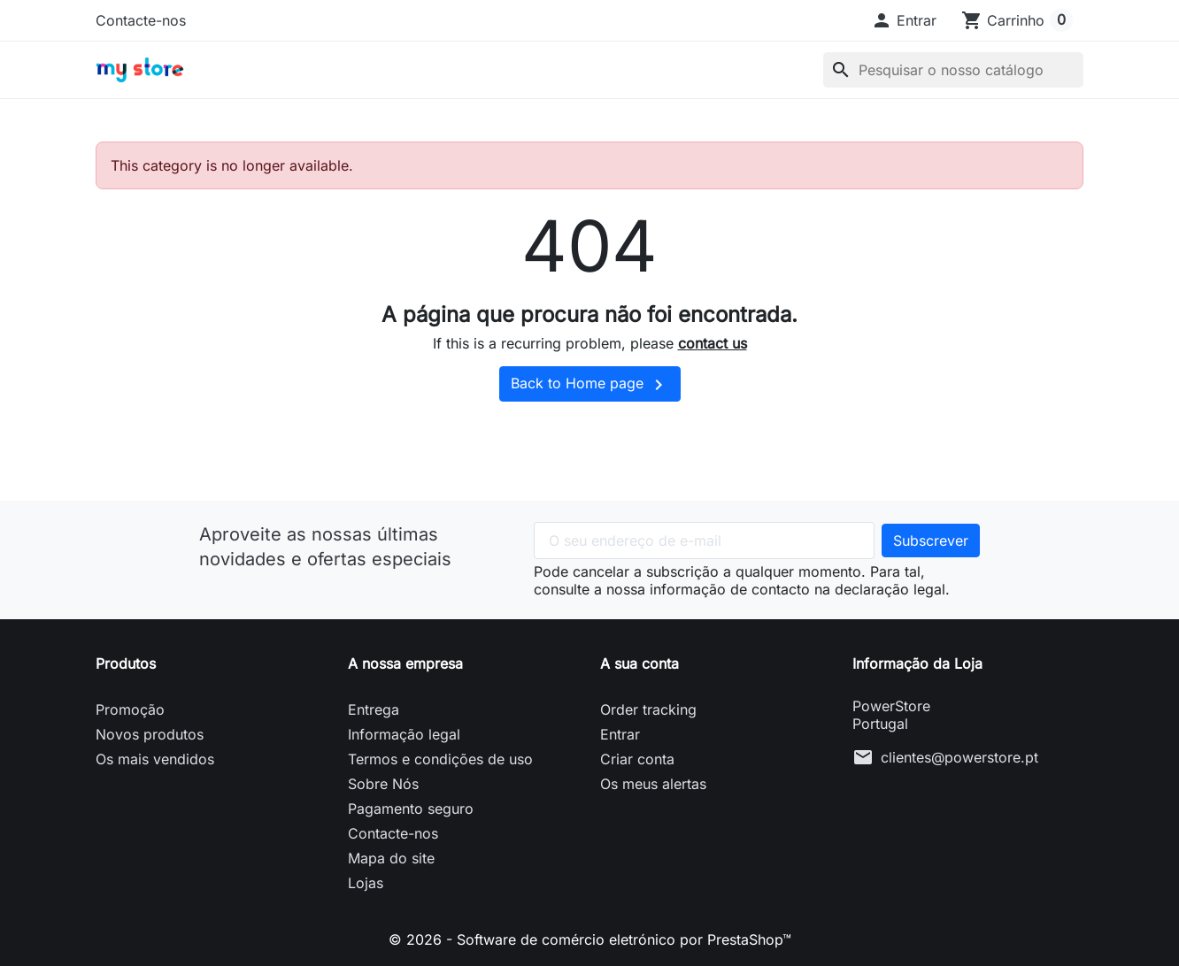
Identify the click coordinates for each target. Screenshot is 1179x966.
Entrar (620, 734)
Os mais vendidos (155, 759)
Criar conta (637, 759)
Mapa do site (391, 858)
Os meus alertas (653, 784)
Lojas (365, 883)
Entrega (373, 709)
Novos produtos (150, 734)
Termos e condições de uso (440, 759)
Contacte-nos (141, 20)
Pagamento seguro (411, 808)
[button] (903, 20)
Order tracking (648, 709)
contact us (712, 343)
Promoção (130, 709)
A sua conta (639, 663)
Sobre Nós (383, 784)
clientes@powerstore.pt (959, 757)
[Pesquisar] (953, 70)
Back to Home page (590, 384)
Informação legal (404, 734)
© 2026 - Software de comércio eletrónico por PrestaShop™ (590, 939)
